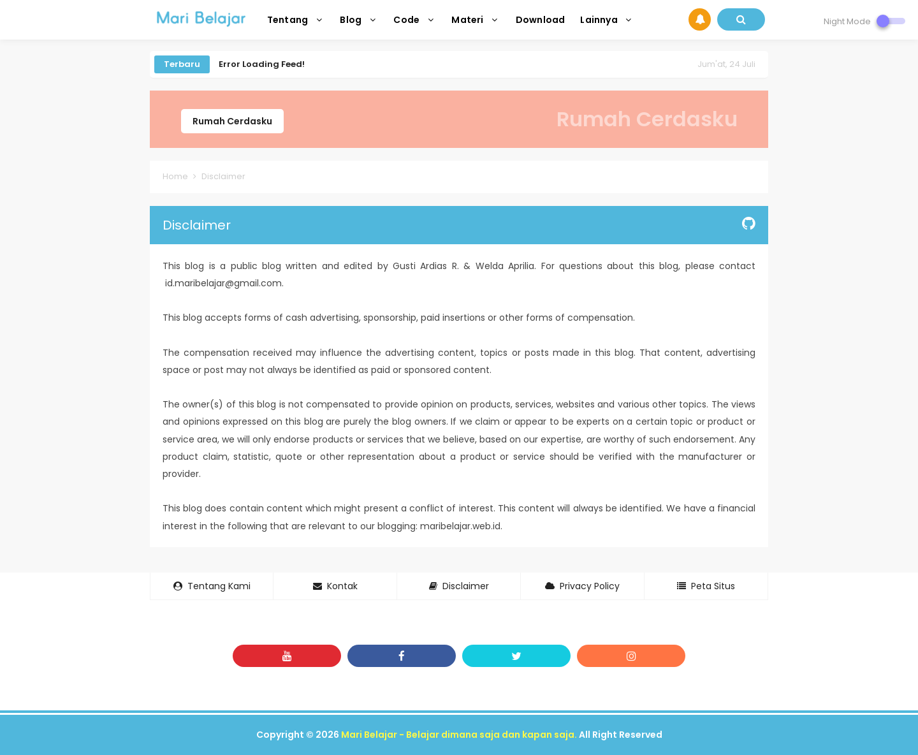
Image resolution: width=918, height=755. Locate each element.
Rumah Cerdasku (232, 121)
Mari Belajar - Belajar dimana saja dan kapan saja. (459, 734)
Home (175, 176)
